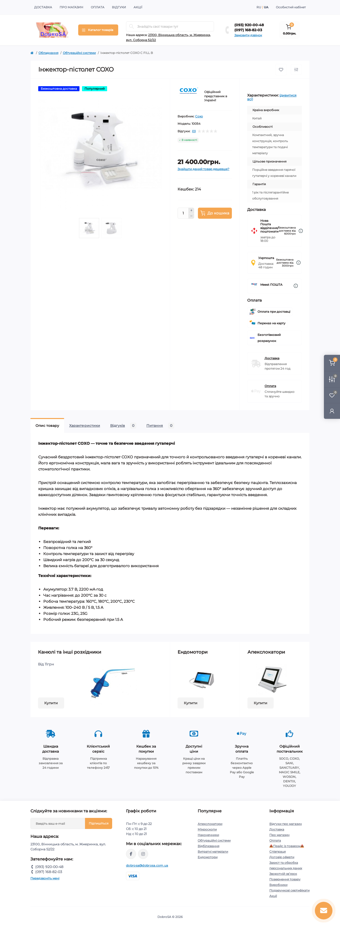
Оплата (97, 7)
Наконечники (208, 835)
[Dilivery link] (301, 231)
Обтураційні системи (79, 53)
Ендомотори (208, 857)
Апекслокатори (210, 824)
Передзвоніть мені (44, 878)
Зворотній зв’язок (283, 874)
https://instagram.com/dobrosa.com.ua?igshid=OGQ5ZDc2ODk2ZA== (143, 854)
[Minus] (191, 216)
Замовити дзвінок (248, 35)
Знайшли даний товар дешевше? (203, 169)
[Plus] (191, 210)
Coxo (199, 116)
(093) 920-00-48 (249, 25)
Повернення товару (285, 879)
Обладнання (48, 53)
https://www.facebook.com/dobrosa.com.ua (131, 854)
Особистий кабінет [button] (291, 7)
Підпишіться (98, 823)
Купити (51, 703)
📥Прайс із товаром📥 (286, 846)
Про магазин (71, 7)
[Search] (131, 26)
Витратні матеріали (213, 851)
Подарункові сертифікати (289, 890)
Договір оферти (281, 857)
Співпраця (277, 851)
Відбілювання (208, 846)
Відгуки (119, 7)
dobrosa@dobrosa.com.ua (147, 865)
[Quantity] (183, 213)
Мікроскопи (207, 829)
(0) (194, 131)
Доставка (43, 7)
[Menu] (98, 30)
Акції (138, 7)
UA (266, 7)
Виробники (278, 885)
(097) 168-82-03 (248, 30)
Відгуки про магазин (285, 824)
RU (259, 7)
